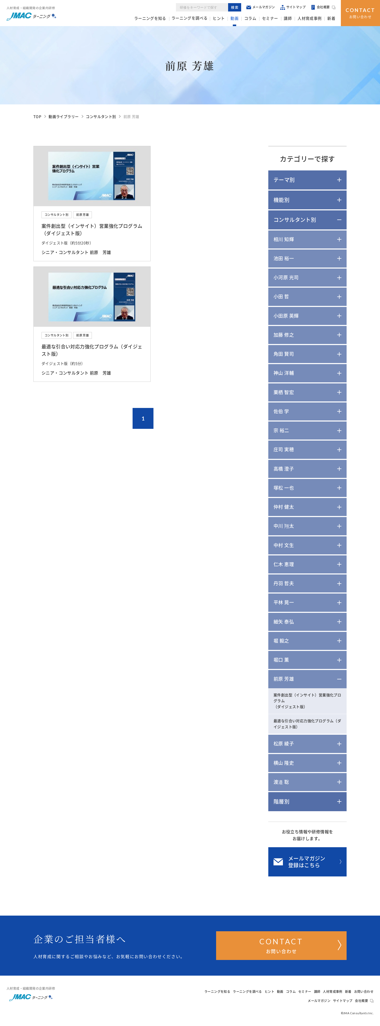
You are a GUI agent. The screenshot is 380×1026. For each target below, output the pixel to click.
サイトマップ (293, 7)
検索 (235, 7)
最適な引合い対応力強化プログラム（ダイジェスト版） (307, 724)
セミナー (274, 18)
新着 (332, 18)
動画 (242, 18)
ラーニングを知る (162, 18)
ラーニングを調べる (200, 18)
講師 (291, 18)
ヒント (227, 18)
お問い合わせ (360, 12)
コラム (256, 18)
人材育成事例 (311, 18)
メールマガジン (261, 7)
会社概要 (323, 7)
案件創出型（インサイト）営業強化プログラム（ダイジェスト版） (307, 701)
